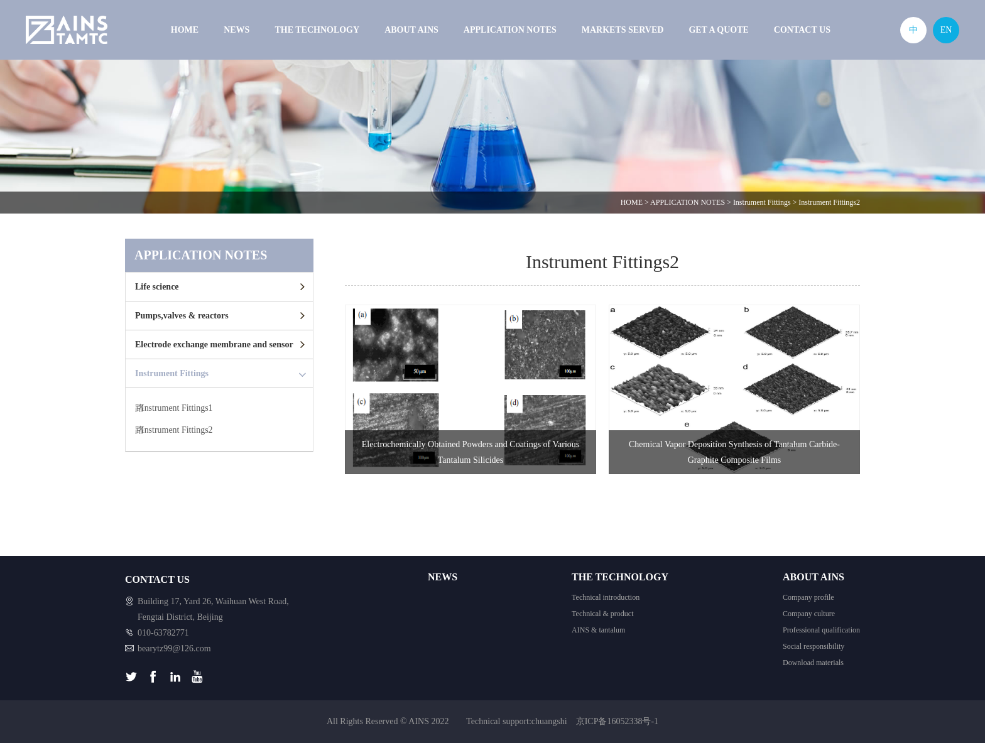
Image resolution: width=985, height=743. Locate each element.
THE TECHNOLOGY (317, 30)
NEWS (236, 30)
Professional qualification (821, 630)
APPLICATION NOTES (510, 30)
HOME (185, 30)
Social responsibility (813, 646)
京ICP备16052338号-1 (617, 721)
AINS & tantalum (598, 630)
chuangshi (549, 721)
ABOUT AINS (411, 30)
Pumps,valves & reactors (182, 315)
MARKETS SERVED (623, 30)
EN (946, 30)
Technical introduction (605, 597)
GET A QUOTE (718, 30)
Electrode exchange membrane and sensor (214, 344)
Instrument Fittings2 (829, 202)
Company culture (809, 613)
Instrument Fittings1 (177, 408)
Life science (157, 286)
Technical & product (602, 613)
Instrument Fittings (762, 202)
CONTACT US (802, 30)
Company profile (808, 597)
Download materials (813, 662)
